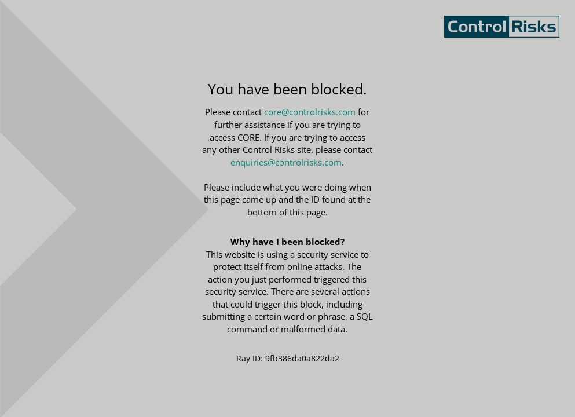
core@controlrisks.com (310, 112)
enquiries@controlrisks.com (286, 162)
